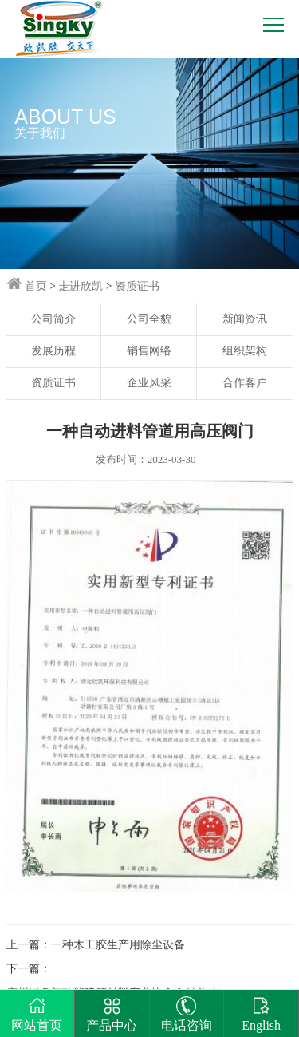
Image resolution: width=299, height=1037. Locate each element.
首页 (36, 286)
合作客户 (244, 383)
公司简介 (53, 319)
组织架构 (244, 351)
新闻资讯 (244, 319)
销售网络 (149, 351)
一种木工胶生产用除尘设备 (118, 945)
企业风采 (149, 383)
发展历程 (53, 351)
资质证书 (137, 286)
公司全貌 (149, 319)
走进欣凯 (80, 286)
